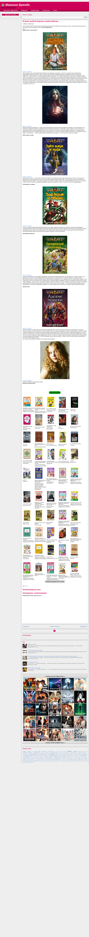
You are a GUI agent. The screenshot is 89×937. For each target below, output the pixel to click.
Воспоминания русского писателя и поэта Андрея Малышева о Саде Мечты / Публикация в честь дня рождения (52, 656)
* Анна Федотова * (52, 925)
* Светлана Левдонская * (49, 929)
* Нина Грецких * (77, 928)
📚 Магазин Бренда (15, 4)
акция (43, 930)
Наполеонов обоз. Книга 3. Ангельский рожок (63, 410)
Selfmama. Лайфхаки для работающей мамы (63, 480)
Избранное (24, 10)
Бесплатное (46, 10)
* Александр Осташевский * (64, 924)
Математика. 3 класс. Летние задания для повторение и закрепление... (64, 522)
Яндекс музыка (29, 933)
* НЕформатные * (65, 928)
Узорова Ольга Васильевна (28, 410)
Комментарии (35, 10)
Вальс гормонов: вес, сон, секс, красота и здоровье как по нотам (52, 479)
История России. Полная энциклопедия (51, 426)
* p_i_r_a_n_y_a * (31, 930)
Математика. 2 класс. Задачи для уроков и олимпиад (28, 408)
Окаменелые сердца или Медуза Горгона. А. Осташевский (54, 932)
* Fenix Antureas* (69, 929)
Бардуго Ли (25, 445)
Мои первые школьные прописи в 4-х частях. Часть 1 (40, 539)
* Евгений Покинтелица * (37, 926)
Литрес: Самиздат (33, 932)
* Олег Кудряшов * (84, 928)
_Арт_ (32, 922)
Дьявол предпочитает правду (34, 667)
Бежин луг (51, 930)
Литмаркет (25, 932)
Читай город (82, 932)
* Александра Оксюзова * (82, 924)
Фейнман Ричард (38, 524)
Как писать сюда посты (11, 10)
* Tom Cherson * (38, 930)
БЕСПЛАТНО (55, 930)
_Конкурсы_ (75, 922)
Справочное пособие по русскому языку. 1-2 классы (63, 557)
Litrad (33, 933)
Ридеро (78, 932)
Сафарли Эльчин (73, 427)
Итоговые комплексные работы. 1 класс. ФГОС (74, 574)
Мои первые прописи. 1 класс (76, 502)
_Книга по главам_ (62, 922)
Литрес (28, 932)
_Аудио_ (35, 922)
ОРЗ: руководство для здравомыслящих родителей (75, 539)
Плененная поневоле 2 (33, 662)
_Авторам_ (29, 922)
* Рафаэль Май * (33, 929)
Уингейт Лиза (37, 428)
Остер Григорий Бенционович (64, 462)
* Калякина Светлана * (35, 928)
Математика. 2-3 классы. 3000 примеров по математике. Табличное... (40, 503)
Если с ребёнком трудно (51, 408)
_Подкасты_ (30, 924)
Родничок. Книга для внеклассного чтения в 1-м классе (40, 574)
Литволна (85, 930)
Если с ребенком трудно (27, 460)
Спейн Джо (72, 445)
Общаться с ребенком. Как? (52, 539)
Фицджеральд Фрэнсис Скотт (52, 558)
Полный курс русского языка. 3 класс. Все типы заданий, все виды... (52, 576)
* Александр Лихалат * (54, 924)
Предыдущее (83, 626)
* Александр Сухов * (73, 924)
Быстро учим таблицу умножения (27, 539)
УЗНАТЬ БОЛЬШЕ (55, 392)
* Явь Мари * (63, 929)
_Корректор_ (80, 922)
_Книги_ (27, 585)
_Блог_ (39, 922)
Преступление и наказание (75, 522)
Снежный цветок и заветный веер (63, 541)
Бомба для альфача (32, 644)
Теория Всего (72, 409)
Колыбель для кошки (62, 444)
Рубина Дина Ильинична (63, 411)
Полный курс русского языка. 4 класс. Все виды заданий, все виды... (40, 462)
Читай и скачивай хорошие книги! (35, 650)
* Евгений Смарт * (45, 926)
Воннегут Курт (61, 445)
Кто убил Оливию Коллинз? (75, 443)
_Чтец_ (41, 924)
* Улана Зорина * (57, 929)
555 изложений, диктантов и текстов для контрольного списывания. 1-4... (28, 576)
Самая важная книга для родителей (27, 427)
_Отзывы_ (25, 924)
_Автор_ (24, 922)
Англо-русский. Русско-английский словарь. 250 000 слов (40, 444)
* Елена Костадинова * (62, 926)
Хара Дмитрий (49, 463)
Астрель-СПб (46, 930)
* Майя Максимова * (58, 928)
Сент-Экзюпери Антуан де (52, 445)
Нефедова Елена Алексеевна (28, 411)
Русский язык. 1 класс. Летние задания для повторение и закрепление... (76, 479)
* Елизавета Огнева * (70, 926)
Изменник (72, 460)
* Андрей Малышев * (34, 925)
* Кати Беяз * (41, 928)
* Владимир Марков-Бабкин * (68, 925)
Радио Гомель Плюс (73, 932)
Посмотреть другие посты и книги (55, 581)
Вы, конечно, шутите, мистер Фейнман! (40, 523)
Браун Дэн (49, 523)
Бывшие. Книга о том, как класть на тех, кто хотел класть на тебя (51, 504)
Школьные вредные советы (63, 461)
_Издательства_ (44, 922)
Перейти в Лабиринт (27, 71)
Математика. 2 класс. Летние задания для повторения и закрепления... (64, 503)
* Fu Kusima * (75, 929)
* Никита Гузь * (71, 928)
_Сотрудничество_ (36, 924)
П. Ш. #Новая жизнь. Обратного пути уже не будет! (52, 462)
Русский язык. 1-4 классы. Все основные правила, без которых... (40, 409)
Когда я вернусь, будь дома (75, 426)
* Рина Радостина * (40, 929)
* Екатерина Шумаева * (53, 926)
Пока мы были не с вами (39, 427)
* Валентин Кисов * (59, 925)
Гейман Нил (25, 481)
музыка (42, 932)
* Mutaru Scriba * (81, 929)
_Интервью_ (57, 922)
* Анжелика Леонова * (43, 925)
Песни (55, 10)
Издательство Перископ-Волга (78, 930)
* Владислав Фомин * (77, 925)
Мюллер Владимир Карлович (40, 446)
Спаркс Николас (26, 523)
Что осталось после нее (27, 503)
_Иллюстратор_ (51, 922)
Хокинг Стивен (73, 410)
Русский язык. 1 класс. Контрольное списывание (40, 556)
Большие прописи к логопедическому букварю (28, 556)
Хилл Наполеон (61, 578)
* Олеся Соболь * (26, 929)
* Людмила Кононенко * (48, 928)
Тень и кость (25, 444)
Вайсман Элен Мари (27, 505)
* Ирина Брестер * (83, 926)
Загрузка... (25, 637)
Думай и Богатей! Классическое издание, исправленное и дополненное (64, 576)
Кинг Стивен (60, 428)
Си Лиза (60, 542)
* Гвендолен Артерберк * (28, 926)
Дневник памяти (26, 522)
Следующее (26, 626)
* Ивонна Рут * (76, 926)
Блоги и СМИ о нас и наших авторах (65, 930)
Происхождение (50, 522)
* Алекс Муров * (46, 924)
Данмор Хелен (73, 462)
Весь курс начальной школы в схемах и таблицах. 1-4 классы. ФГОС (40, 481)
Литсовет (39, 932)
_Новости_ (85, 922)
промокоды (67, 932)
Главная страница (54, 626)
